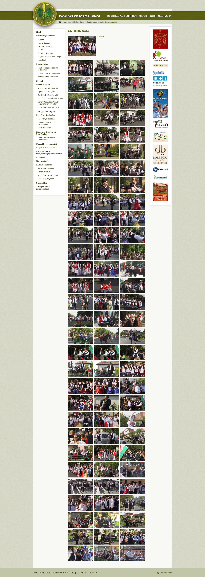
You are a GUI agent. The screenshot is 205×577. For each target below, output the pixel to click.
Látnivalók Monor (44, 165)
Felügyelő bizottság (45, 46)
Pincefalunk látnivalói (46, 168)
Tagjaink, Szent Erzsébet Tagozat (50, 57)
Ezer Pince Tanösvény (45, 115)
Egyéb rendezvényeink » (95, 22)
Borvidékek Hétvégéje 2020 (48, 107)
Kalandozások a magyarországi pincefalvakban (49, 152)
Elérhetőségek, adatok (160, 16)
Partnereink (41, 157)
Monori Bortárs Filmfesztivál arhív (50, 99)
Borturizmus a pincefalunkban (49, 73)
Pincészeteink (42, 64)
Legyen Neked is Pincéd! (46, 148)
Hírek (38, 32)
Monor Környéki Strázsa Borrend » (75, 22)
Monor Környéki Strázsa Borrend (79, 16)
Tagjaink (40, 39)
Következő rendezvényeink (48, 88)
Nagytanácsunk (44, 43)
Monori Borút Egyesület (46, 144)
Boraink (39, 81)
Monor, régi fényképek (46, 179)
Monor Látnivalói (44, 172)
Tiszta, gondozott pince (46, 112)
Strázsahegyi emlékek (45, 36)
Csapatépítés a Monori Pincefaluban (46, 123)
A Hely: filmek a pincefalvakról (43, 188)
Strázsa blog (41, 183)
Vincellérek (42, 60)
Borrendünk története (136, 16)
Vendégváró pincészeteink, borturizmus (48, 69)
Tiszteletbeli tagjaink (45, 53)
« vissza (101, 36)
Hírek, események (45, 128)
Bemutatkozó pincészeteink (48, 77)
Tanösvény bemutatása (46, 119)
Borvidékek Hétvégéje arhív (48, 95)
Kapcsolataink (42, 161)
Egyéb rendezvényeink (46, 92)
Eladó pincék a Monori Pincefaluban (46, 133)
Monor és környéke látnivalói (48, 175)
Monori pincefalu (115, 16)
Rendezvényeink (43, 85)
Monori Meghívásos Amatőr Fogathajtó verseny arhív (48, 103)
